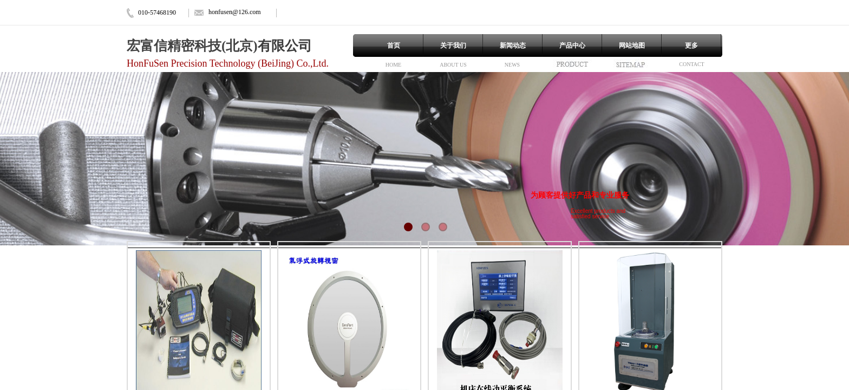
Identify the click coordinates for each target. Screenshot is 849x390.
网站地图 (632, 45)
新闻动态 (513, 45)
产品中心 (572, 45)
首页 (393, 45)
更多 (691, 45)
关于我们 (453, 45)
